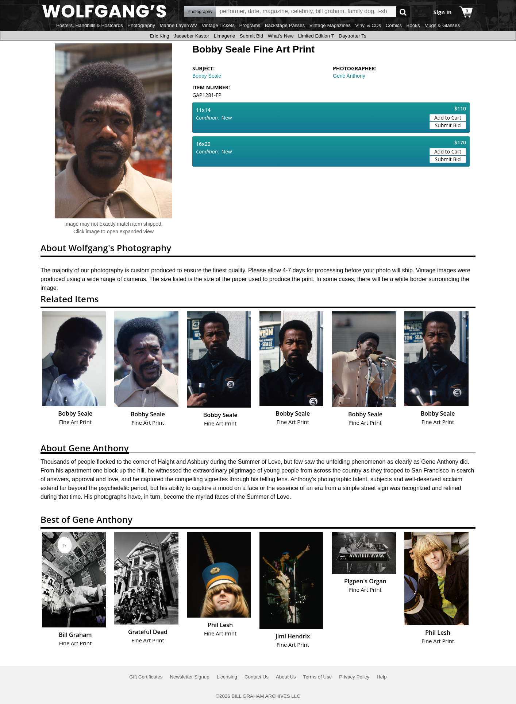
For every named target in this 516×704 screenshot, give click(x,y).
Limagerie (224, 36)
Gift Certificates (145, 677)
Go (403, 11)
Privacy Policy (354, 677)
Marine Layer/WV (178, 25)
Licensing (227, 677)
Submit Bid (251, 36)
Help (381, 677)
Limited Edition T (316, 36)
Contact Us (256, 677)
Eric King (159, 36)
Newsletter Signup (189, 677)
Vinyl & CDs (368, 25)
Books (413, 25)
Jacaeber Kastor (191, 36)
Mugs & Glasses (442, 25)
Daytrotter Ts (352, 36)
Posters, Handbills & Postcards (89, 25)
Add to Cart (447, 117)
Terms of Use (317, 677)
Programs (249, 25)
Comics (394, 25)
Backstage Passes (285, 25)
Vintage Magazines (330, 25)
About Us (286, 677)
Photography (141, 25)
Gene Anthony (349, 76)
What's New (281, 36)
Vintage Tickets (218, 25)
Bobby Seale (206, 76)
